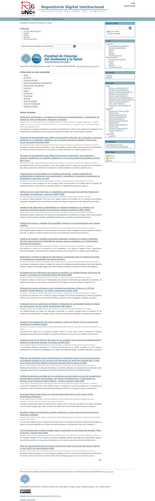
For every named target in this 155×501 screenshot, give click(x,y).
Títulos (26, 35)
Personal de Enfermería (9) (118, 121)
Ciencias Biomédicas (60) (117, 115)
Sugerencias (31, 500)
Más (100, 460)
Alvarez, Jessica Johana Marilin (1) (121, 98)
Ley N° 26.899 (108, 472)
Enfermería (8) (114, 123)
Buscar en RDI (113, 31)
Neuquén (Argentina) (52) (117, 117)
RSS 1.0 (111, 156)
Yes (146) (112, 136)
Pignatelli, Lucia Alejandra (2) (119, 90)
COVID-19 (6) (113, 126)
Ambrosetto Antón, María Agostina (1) (122, 100)
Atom (110, 160)
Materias (27, 37)
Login (133, 3)
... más (111, 107)
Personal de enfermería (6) (118, 128)
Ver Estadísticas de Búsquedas (117, 147)
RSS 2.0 (111, 158)
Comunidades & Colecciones (119, 46)
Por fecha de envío (30, 39)
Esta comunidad (113, 34)
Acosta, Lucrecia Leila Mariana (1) (120, 92)
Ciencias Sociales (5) (116, 130)
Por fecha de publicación (32, 31)
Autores (26, 33)
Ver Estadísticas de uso (114, 145)
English (132, 6)
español (126, 6)
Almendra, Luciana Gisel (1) (118, 94)
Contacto (23, 500)
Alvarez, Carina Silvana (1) (118, 96)
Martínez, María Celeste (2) (118, 88)
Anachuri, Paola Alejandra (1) (119, 101)
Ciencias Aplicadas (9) (116, 119)
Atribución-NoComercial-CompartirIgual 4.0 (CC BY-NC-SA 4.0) (40, 496)
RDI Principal (24, 19)
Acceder (109, 76)
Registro (109, 77)
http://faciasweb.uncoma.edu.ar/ (88, 66)
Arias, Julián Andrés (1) (117, 103)
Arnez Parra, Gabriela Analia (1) (120, 105)
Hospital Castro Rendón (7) (118, 124)
